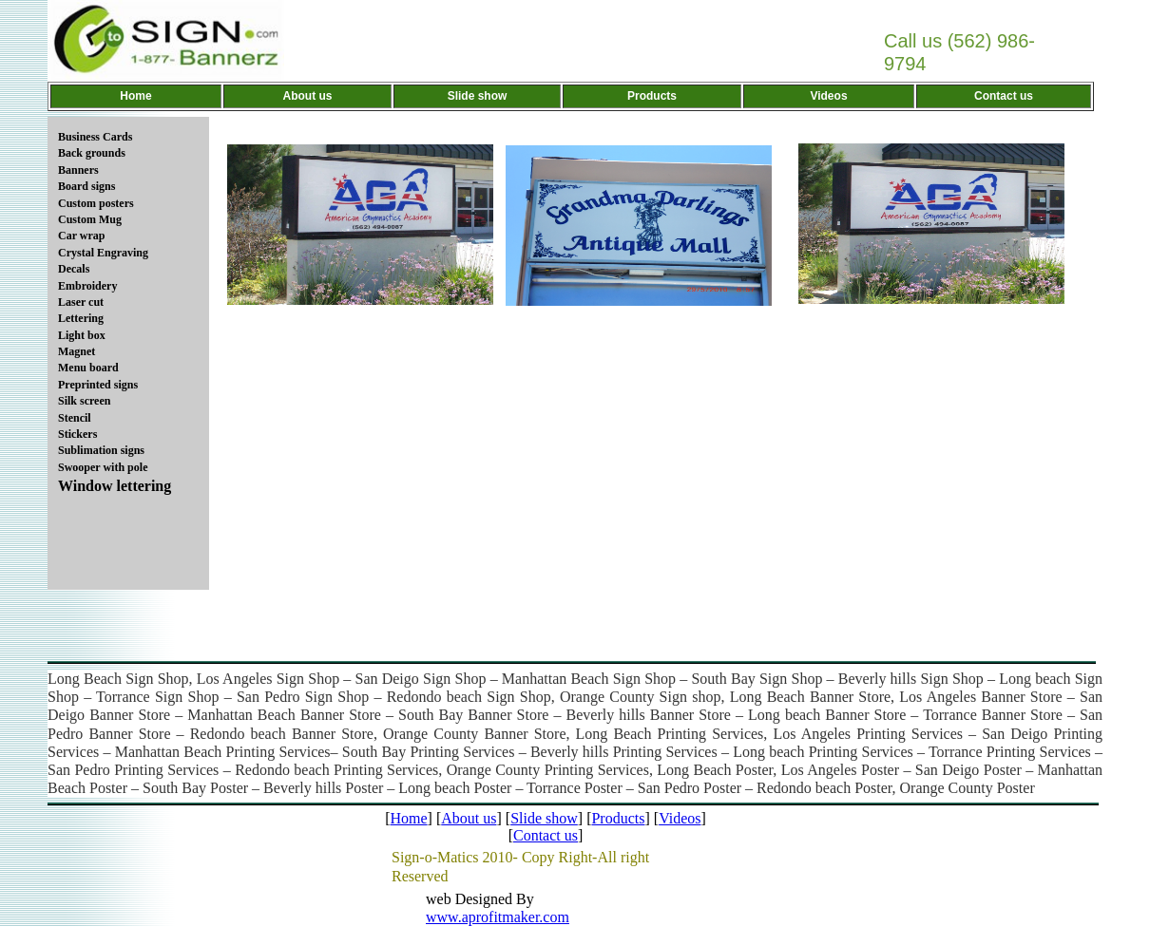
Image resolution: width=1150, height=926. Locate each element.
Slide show (544, 818)
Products (617, 818)
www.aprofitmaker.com (497, 917)
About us (468, 818)
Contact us (545, 835)
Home (408, 818)
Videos (679, 818)
